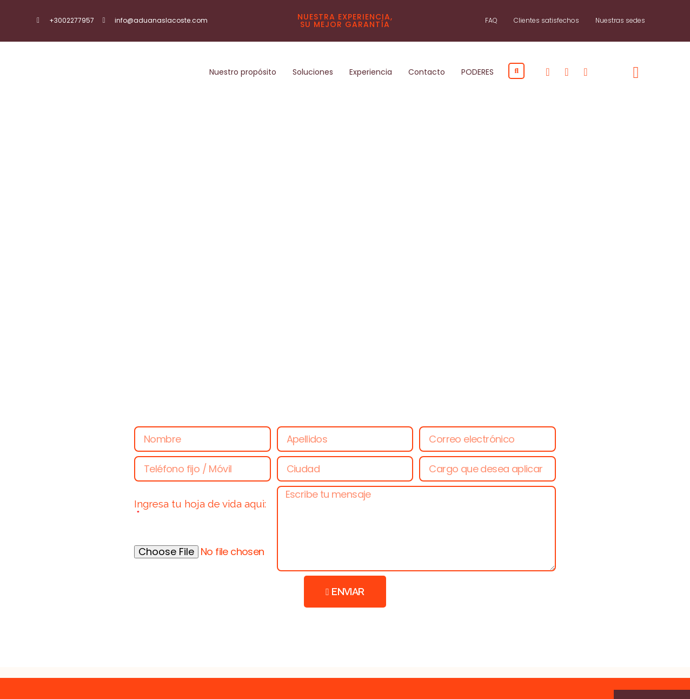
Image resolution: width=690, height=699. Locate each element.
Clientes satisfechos (546, 20)
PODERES (477, 69)
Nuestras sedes (620, 20)
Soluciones (313, 69)
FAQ (491, 20)
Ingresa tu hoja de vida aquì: (200, 499)
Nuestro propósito (242, 69)
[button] (516, 68)
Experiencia (370, 69)
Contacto (426, 69)
